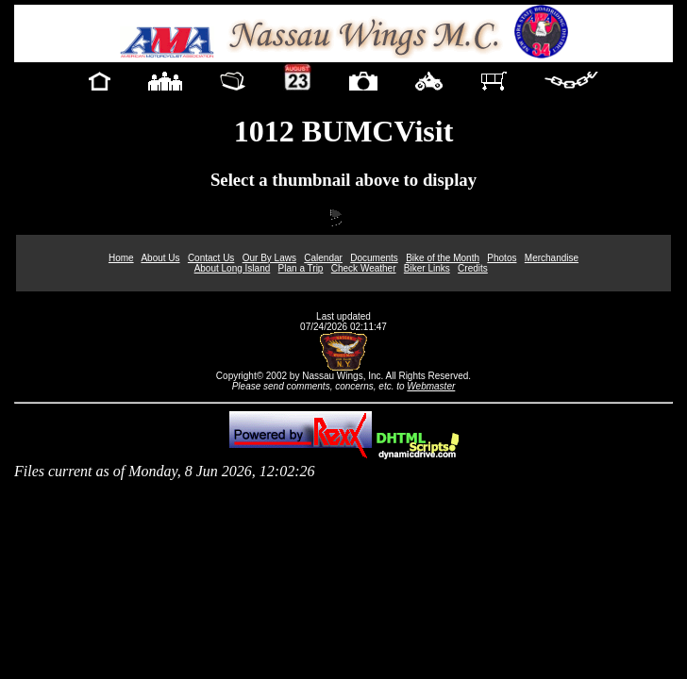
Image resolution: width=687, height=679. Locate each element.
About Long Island (232, 268)
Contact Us (211, 258)
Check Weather (363, 268)
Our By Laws (269, 258)
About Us (160, 258)
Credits (473, 268)
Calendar (323, 258)
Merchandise (551, 258)
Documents (374, 258)
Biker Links (427, 268)
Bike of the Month (442, 258)
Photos (501, 258)
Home (121, 258)
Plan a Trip (301, 268)
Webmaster (431, 386)
